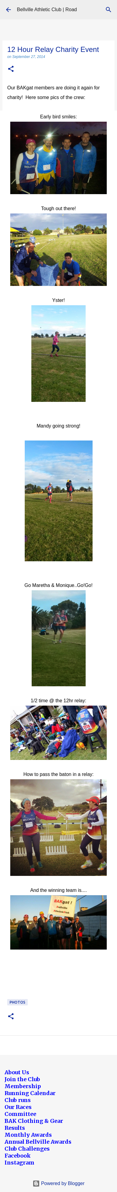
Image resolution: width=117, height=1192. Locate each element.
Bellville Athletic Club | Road (47, 9)
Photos (17, 1002)
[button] (10, 69)
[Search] (108, 9)
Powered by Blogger (59, 1183)
